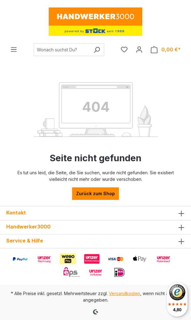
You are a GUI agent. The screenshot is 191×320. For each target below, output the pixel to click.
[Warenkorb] (166, 49)
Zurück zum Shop (95, 193)
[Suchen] (97, 49)
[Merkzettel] (124, 49)
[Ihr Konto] (139, 49)
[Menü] (13, 49)
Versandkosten (124, 293)
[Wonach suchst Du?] (62, 49)
